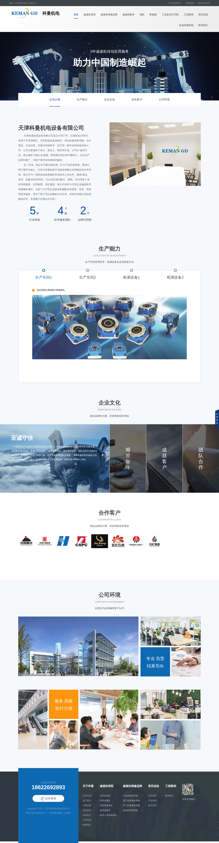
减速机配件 (129, 14)
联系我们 (203, 25)
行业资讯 (152, 802)
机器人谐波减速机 (108, 817)
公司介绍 (54, 99)
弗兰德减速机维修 (131, 802)
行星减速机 (105, 797)
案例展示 (169, 797)
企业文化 (109, 99)
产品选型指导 (174, 3)
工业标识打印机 (170, 14)
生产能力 (82, 99)
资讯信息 (203, 14)
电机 (142, 14)
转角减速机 (105, 802)
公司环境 (164, 99)
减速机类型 (89, 14)
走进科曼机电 (186, 25)
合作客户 (136, 99)
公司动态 (152, 797)
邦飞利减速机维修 (131, 807)
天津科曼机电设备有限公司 (57, 810)
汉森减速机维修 (130, 797)
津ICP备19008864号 (35, 815)
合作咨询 (48, 801)
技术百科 (152, 807)
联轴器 (153, 14)
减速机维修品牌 (109, 14)
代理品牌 (87, 807)
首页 (76, 14)
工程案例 (188, 14)
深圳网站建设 (56, 815)
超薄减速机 (105, 812)
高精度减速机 (106, 807)
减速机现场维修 (130, 812)
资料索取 (190, 3)
